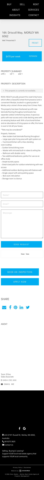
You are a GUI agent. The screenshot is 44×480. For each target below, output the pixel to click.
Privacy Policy (17, 467)
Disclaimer (27, 467)
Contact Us (7, 444)
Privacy (23, 254)
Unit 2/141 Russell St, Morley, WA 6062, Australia (18, 436)
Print (35, 42)
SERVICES (33, 9)
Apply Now (19, 281)
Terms (27, 254)
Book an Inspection (19, 272)
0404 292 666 (9, 380)
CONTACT (34, 15)
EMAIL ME (7, 384)
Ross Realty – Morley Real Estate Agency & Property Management (24, 475)
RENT (36, 4)
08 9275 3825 (8, 441)
